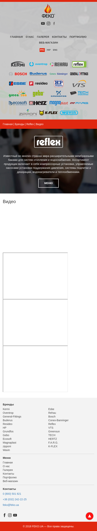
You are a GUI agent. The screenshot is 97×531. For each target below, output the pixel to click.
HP (4, 427)
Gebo (6, 435)
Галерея (43, 36)
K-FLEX (52, 446)
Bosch (52, 416)
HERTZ (52, 438)
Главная (16, 36)
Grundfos (8, 431)
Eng (55, 50)
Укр (49, 50)
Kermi (6, 409)
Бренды (19, 124)
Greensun (54, 431)
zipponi (7, 446)
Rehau (52, 412)
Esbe (51, 409)
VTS (50, 427)
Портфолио (77, 36)
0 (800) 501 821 (12, 493)
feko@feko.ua (11, 504)
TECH (51, 435)
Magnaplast (9, 442)
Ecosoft (7, 438)
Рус (42, 50)
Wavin (6, 450)
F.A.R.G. (53, 442)
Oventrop (8, 412)
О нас (30, 36)
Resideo (7, 423)
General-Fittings (12, 416)
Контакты (59, 36)
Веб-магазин (48, 42)
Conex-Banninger (58, 420)
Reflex (30, 124)
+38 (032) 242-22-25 (15, 499)
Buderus (7, 420)
